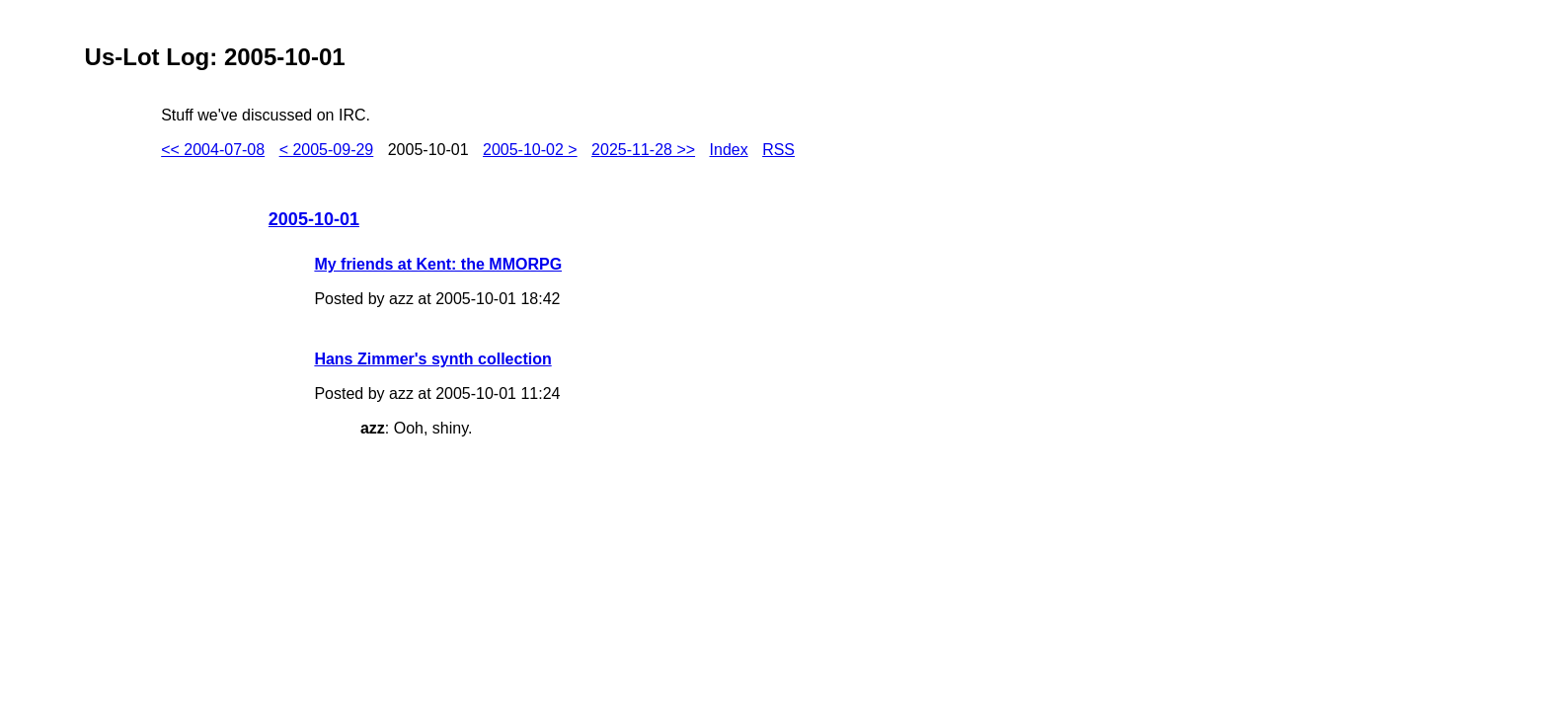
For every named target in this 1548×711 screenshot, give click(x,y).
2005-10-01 (314, 219)
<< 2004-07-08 (213, 149)
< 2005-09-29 (326, 149)
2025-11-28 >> (643, 149)
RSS (778, 149)
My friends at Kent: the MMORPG (438, 264)
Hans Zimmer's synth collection (432, 359)
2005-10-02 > (530, 149)
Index (729, 149)
